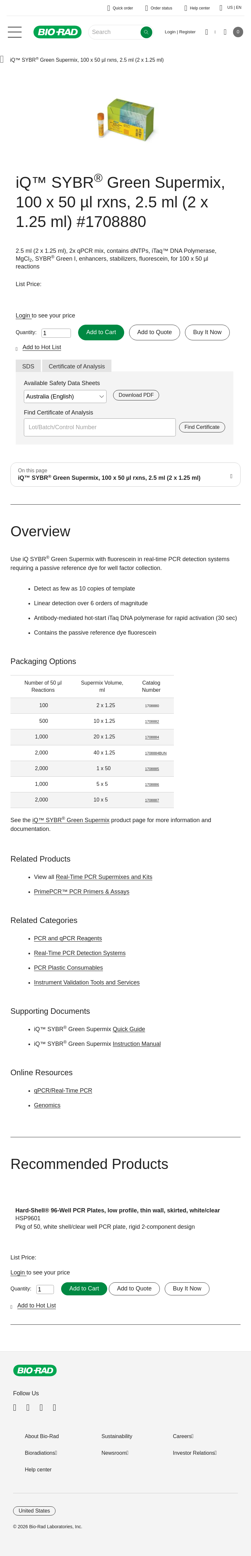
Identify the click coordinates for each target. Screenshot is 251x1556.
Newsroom (114, 1453)
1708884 (152, 737)
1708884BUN (156, 753)
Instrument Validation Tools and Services (87, 982)
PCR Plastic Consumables (68, 967)
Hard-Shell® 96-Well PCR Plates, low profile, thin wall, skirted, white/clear (117, 1210)
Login (24, 315)
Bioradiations (40, 1453)
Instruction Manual (137, 1044)
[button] (2, 60)
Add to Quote (154, 332)
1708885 (152, 769)
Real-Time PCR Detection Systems (80, 953)
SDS (28, 366)
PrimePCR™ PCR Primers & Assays (81, 891)
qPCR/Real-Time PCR (63, 1090)
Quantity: (26, 332)
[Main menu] (15, 31)
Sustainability (117, 1436)
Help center (38, 1469)
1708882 (152, 721)
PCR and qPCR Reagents (68, 938)
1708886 (152, 784)
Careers (182, 1436)
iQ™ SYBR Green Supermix (70, 820)
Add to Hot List (42, 347)
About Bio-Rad (42, 1436)
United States (34, 1511)
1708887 (152, 800)
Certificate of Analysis (77, 366)
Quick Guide (129, 1029)
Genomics (47, 1105)
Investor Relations (194, 1453)
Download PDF (136, 395)
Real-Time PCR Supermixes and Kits (104, 877)
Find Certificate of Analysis (58, 412)
